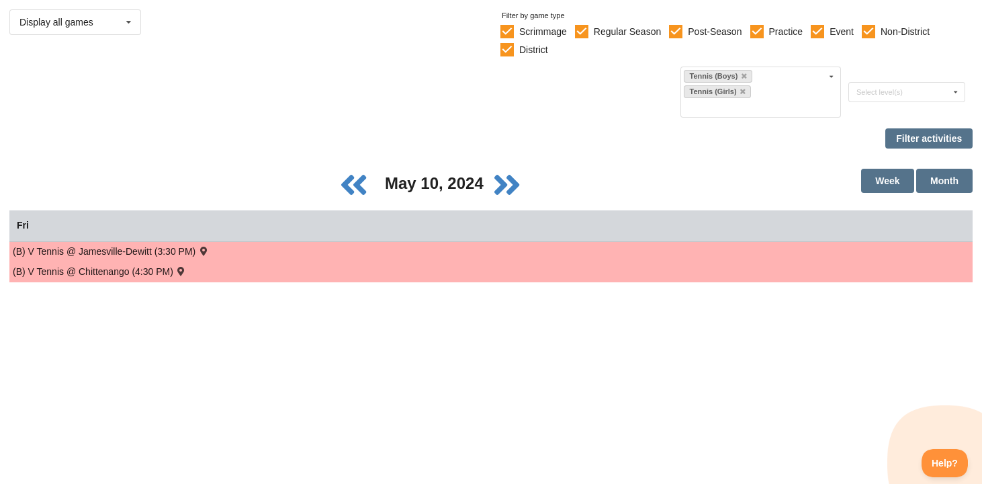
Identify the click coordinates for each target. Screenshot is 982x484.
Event (842, 31)
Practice (786, 31)
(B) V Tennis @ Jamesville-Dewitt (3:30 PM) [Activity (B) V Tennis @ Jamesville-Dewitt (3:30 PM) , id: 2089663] (111, 251)
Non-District (905, 31)
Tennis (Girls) (717, 91)
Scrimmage (543, 31)
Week (887, 180)
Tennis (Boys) (717, 76)
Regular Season (627, 31)
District (533, 49)
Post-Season (715, 31)
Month (944, 180)
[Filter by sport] (754, 107)
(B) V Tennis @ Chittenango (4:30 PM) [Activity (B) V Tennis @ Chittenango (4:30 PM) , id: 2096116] (100, 271)
